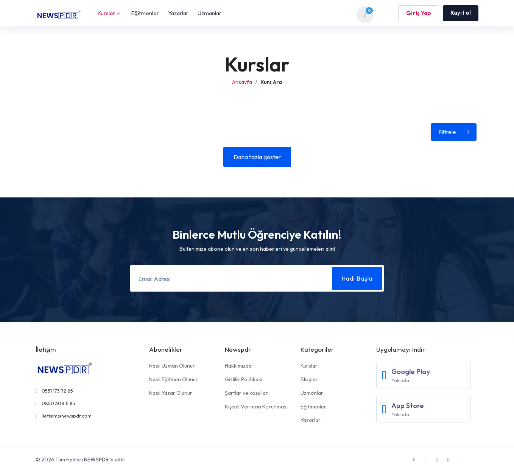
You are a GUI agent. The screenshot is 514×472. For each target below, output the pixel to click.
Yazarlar (178, 13)
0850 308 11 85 (55, 403)
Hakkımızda (238, 365)
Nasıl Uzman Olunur (172, 365)
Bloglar (309, 379)
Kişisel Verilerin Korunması (256, 406)
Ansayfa (242, 82)
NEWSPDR (96, 459)
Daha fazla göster (257, 157)
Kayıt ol (460, 12)
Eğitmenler (145, 13)
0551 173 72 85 (54, 391)
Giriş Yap (418, 13)
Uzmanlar (209, 13)
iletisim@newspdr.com (64, 416)
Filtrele (453, 132)
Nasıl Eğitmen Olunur (173, 379)
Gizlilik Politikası (243, 379)
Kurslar (108, 13)
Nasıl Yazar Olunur (170, 393)
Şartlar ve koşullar (246, 393)
